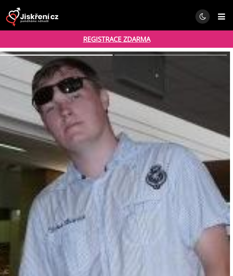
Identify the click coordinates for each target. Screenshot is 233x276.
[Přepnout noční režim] (202, 16)
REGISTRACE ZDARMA (116, 39)
